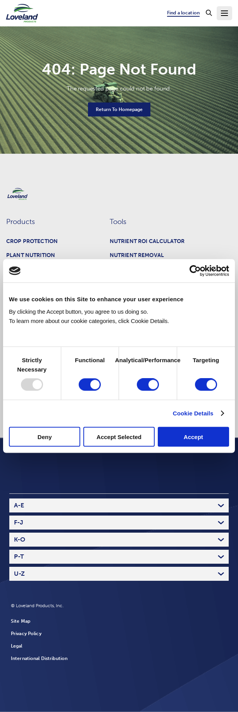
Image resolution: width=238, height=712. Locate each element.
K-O (19, 539)
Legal (16, 646)
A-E (19, 505)
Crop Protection (32, 241)
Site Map (20, 621)
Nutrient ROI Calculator (147, 241)
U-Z (19, 573)
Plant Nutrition (30, 255)
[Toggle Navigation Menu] (224, 13)
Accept (193, 436)
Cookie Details (193, 413)
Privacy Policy (26, 633)
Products (20, 221)
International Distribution (39, 658)
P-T (19, 556)
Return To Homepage (119, 109)
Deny (45, 436)
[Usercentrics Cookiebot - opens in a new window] (195, 271)
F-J (18, 522)
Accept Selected (119, 436)
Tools (118, 221)
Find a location (183, 13)
